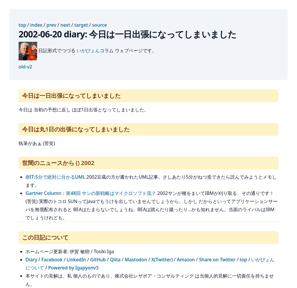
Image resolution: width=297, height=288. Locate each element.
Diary (31, 259)
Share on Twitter (217, 259)
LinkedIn (76, 259)
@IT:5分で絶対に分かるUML (55, 177)
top (22, 25)
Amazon (186, 259)
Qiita (115, 259)
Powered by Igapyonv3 (73, 268)
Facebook (52, 259)
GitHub (98, 259)
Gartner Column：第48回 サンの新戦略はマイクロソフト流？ (91, 193)
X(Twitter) (162, 259)
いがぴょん (88, 50)
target (81, 25)
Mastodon (136, 259)
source (99, 25)
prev (51, 25)
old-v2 (25, 67)
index (36, 25)
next (65, 25)
